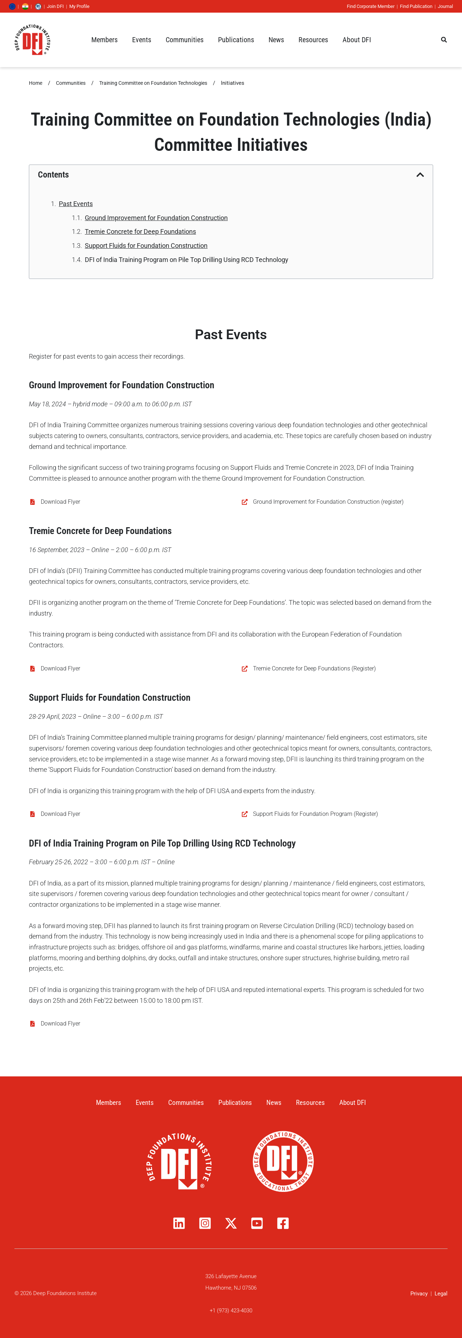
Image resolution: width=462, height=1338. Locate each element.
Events (141, 1102)
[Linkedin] (179, 1223)
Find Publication (411, 6)
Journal (440, 6)
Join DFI (60, 6)
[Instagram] (205, 1223)
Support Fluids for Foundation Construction (146, 245)
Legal (441, 1293)
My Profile (85, 6)
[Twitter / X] (231, 1223)
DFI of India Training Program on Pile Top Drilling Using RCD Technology (186, 259)
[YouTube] (256, 1223)
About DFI (357, 1102)
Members (104, 1102)
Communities (73, 83)
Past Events (76, 203)
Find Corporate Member (365, 6)
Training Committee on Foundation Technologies (162, 83)
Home (36, 83)
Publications (236, 1102)
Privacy (419, 1293)
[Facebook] (282, 1223)
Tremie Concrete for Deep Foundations (140, 231)
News (276, 1102)
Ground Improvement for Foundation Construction (156, 218)
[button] (104, 39)
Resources (313, 1102)
